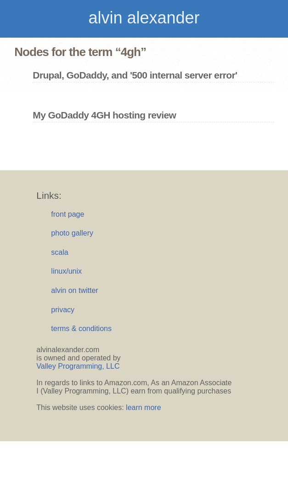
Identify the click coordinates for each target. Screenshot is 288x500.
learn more (143, 407)
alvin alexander (143, 17)
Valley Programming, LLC (77, 366)
